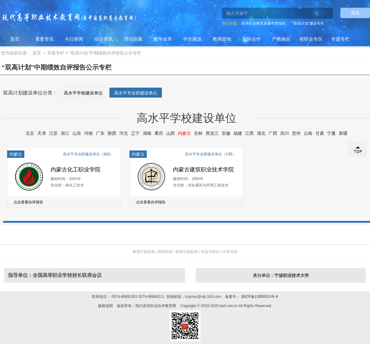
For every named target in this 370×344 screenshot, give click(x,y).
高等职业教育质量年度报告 (263, 23)
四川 (284, 133)
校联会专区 (311, 39)
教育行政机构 (144, 252)
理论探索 (133, 39)
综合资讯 (103, 39)
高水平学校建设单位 (83, 92)
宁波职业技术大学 (291, 275)
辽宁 (135, 133)
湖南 (147, 133)
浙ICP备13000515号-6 (259, 296)
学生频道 (192, 39)
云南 (308, 133)
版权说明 (105, 306)
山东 (76, 133)
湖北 (261, 133)
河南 (88, 133)
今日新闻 (74, 39)
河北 (123, 133)
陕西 (112, 133)
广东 (100, 133)
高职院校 (165, 252)
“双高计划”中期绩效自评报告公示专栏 (105, 52)
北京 (30, 133)
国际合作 (251, 39)
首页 (14, 39)
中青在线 (230, 252)
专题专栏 (340, 39)
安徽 (226, 133)
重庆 (158, 133)
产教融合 (281, 39)
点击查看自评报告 (28, 202)
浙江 (65, 133)
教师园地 (222, 39)
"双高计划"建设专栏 (308, 23)
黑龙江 (212, 133)
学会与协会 (210, 252)
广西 (273, 133)
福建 (237, 133)
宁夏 (331, 133)
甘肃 (319, 133)
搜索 (355, 12)
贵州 (296, 133)
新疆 (343, 133)
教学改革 (163, 39)
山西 (170, 133)
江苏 (53, 133)
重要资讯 (44, 39)
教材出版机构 (187, 252)
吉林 (198, 133)
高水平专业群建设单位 (135, 92)
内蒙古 (184, 133)
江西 (249, 133)
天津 (41, 133)
